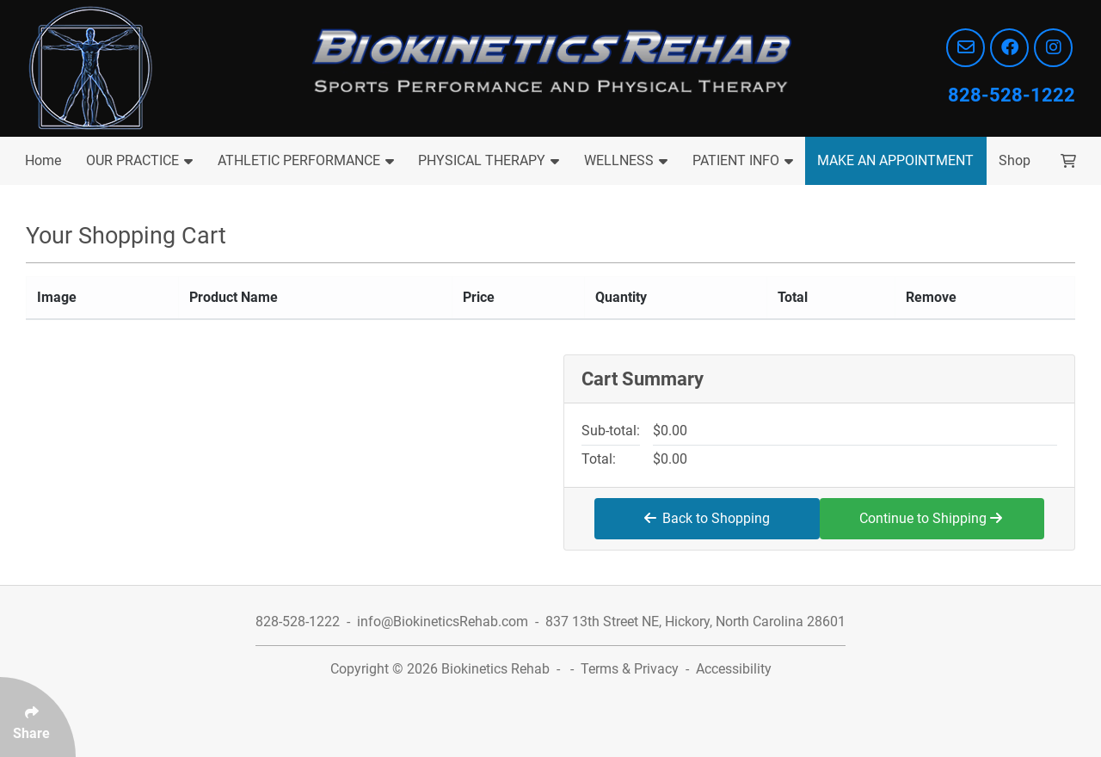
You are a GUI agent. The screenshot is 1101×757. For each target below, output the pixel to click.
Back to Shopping (707, 518)
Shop (1014, 160)
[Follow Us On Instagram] (1053, 47)
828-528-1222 (1011, 95)
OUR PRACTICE (139, 160)
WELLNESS (625, 160)
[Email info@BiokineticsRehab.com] (965, 47)
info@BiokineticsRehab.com (442, 621)
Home (43, 160)
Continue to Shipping (930, 518)
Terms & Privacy (630, 669)
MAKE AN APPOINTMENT (895, 160)
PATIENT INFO (742, 160)
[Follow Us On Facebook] (1009, 47)
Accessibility (734, 669)
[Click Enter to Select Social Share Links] (38, 717)
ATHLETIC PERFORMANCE (306, 160)
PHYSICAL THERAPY (488, 160)
